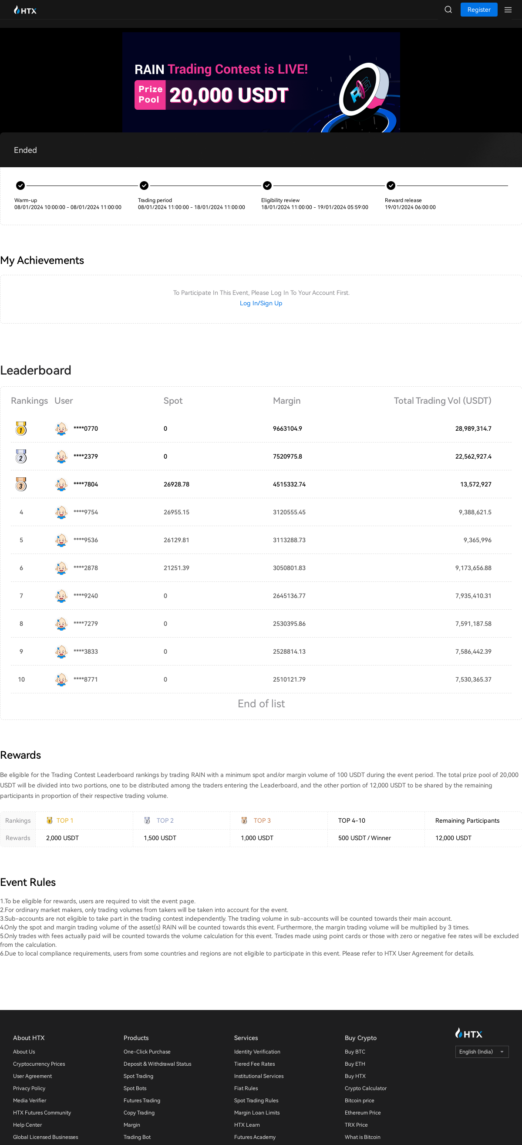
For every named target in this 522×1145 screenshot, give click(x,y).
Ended (25, 150)
